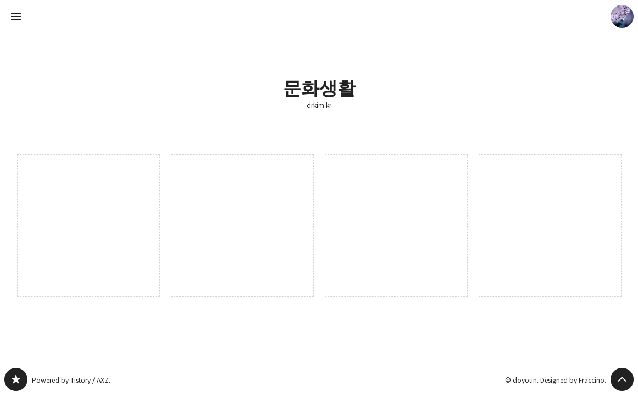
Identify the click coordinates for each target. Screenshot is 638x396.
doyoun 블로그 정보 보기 (622, 16)
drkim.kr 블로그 (16, 379)
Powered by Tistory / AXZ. (71, 379)
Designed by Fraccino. (573, 379)
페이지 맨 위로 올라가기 (622, 379)
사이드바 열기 (16, 16)
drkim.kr (319, 105)
